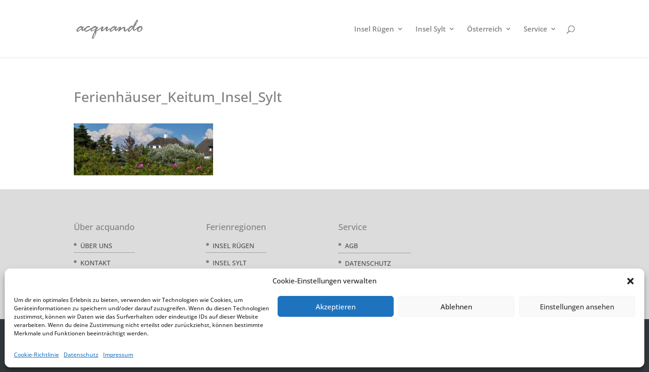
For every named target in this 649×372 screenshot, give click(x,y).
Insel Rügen (374, 29)
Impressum (118, 355)
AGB (351, 245)
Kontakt (95, 262)
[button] (630, 281)
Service (535, 29)
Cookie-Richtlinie (36, 355)
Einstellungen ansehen (577, 306)
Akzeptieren (336, 306)
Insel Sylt (430, 29)
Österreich (484, 29)
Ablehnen (456, 306)
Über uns (96, 245)
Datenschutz (81, 355)
